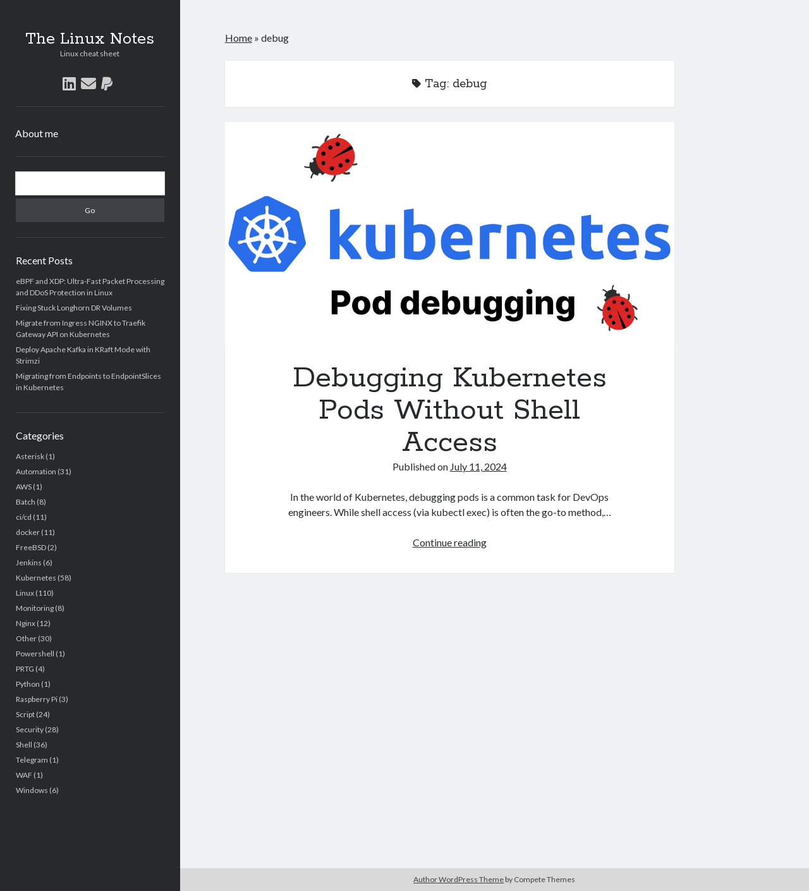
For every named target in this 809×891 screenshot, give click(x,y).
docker (28, 532)
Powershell (35, 653)
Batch (25, 502)
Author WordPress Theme (458, 879)
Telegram (32, 760)
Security (30, 729)
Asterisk (30, 456)
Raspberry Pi (37, 699)
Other (26, 638)
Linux (25, 593)
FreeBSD (31, 547)
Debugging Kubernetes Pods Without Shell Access (449, 234)
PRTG (25, 668)
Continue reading (450, 542)
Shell (24, 744)
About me (36, 133)
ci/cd (24, 517)
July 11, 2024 (478, 466)
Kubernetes (36, 577)
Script (25, 714)
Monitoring (35, 608)
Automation (36, 471)
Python (28, 684)
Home (238, 38)
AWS (24, 486)
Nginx (25, 623)
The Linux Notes (89, 39)
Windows (32, 790)
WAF (24, 775)
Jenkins (29, 562)
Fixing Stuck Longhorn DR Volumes (74, 307)
